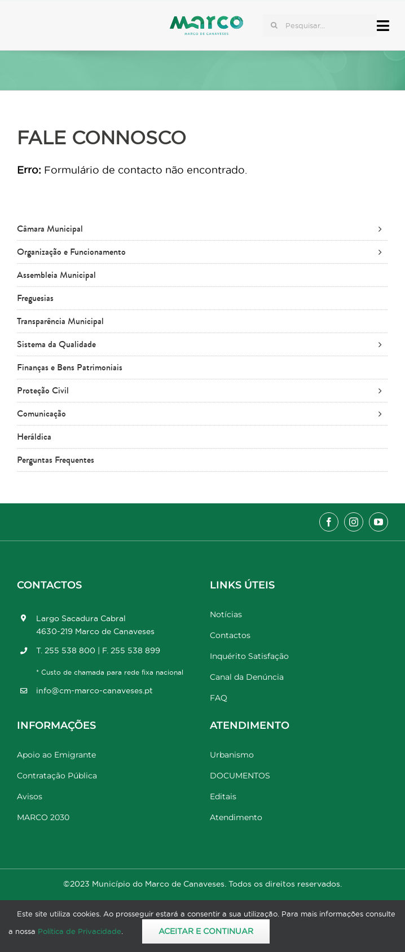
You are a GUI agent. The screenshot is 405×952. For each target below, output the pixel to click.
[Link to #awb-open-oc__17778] (383, 26)
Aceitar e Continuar (206, 931)
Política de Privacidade (79, 931)
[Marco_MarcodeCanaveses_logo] (206, 20)
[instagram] (353, 522)
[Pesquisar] (274, 25)
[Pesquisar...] (320, 25)
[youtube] (378, 522)
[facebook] (328, 522)
